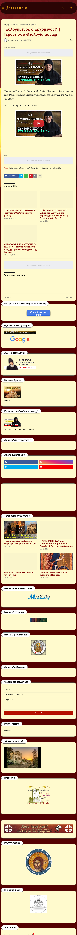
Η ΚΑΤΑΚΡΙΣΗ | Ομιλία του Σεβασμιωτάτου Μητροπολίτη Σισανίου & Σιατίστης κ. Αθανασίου (56, 543)
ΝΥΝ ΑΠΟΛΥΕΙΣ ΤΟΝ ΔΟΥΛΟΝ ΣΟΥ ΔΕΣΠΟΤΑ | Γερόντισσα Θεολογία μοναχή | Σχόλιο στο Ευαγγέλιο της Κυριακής (20, 248)
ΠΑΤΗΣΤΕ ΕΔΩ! (31, 105)
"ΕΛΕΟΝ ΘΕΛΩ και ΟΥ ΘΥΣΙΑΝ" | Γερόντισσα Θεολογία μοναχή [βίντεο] (19, 213)
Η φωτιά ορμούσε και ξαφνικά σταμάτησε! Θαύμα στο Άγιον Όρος (20, 542)
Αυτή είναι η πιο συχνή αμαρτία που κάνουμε (19, 573)
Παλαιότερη (68, 297)
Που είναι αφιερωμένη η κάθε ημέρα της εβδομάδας (53, 573)
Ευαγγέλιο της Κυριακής (40, 168)
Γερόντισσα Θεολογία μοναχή (26, 24)
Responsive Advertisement (38, 53)
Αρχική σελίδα (9, 24)
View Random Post (38, 313)
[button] (3, 8)
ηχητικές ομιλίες (55, 168)
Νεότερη (8, 297)
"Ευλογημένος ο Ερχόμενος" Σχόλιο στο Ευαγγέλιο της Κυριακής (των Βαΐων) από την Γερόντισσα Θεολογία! (54, 214)
